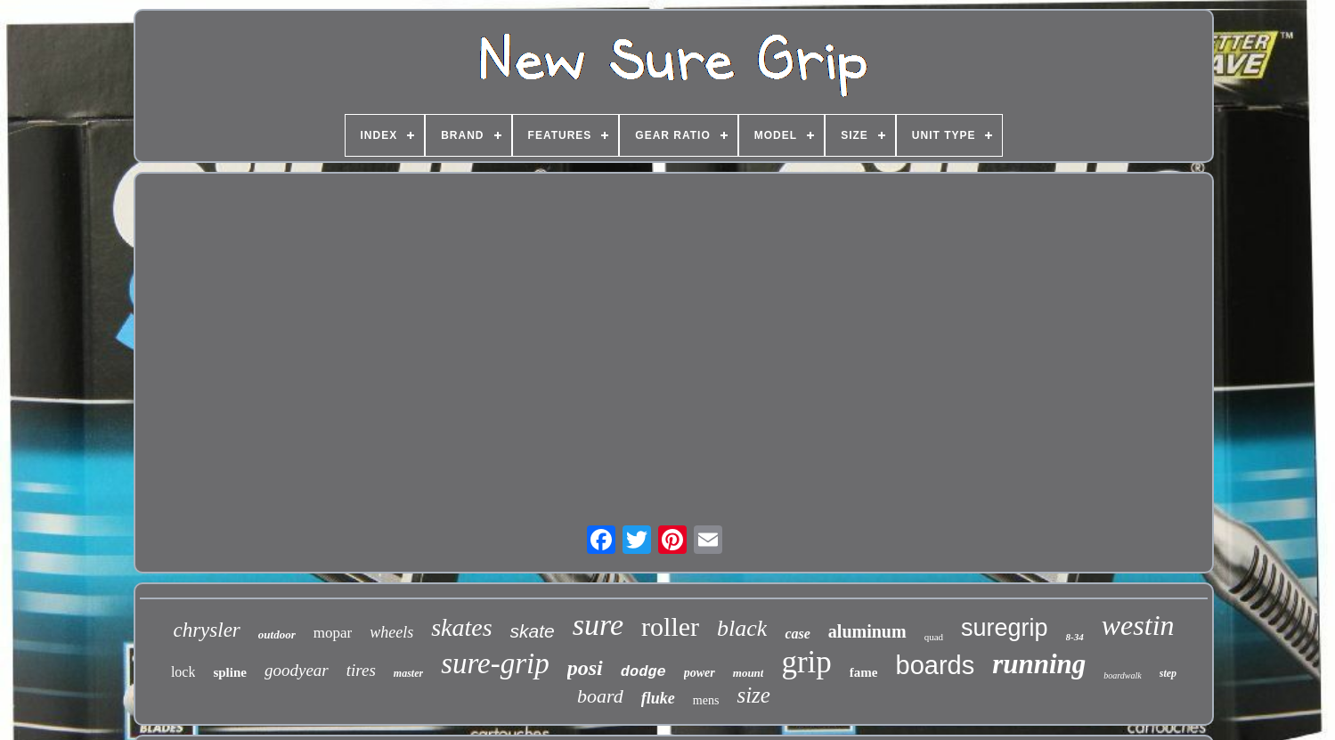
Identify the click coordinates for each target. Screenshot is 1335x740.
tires (361, 670)
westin (1138, 625)
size (753, 695)
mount (748, 672)
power (699, 672)
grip (806, 662)
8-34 (1075, 636)
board (600, 696)
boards (935, 665)
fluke (658, 698)
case (797, 633)
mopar (332, 632)
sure (598, 624)
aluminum (867, 631)
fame (864, 672)
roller (670, 626)
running (1039, 663)
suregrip (1004, 627)
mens (706, 700)
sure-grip (495, 663)
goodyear (297, 670)
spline (230, 672)
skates (461, 627)
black (742, 628)
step (1168, 673)
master (408, 673)
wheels (391, 632)
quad (933, 636)
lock (183, 671)
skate (532, 631)
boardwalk (1122, 675)
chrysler (206, 630)
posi (585, 667)
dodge (643, 671)
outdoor (277, 634)
